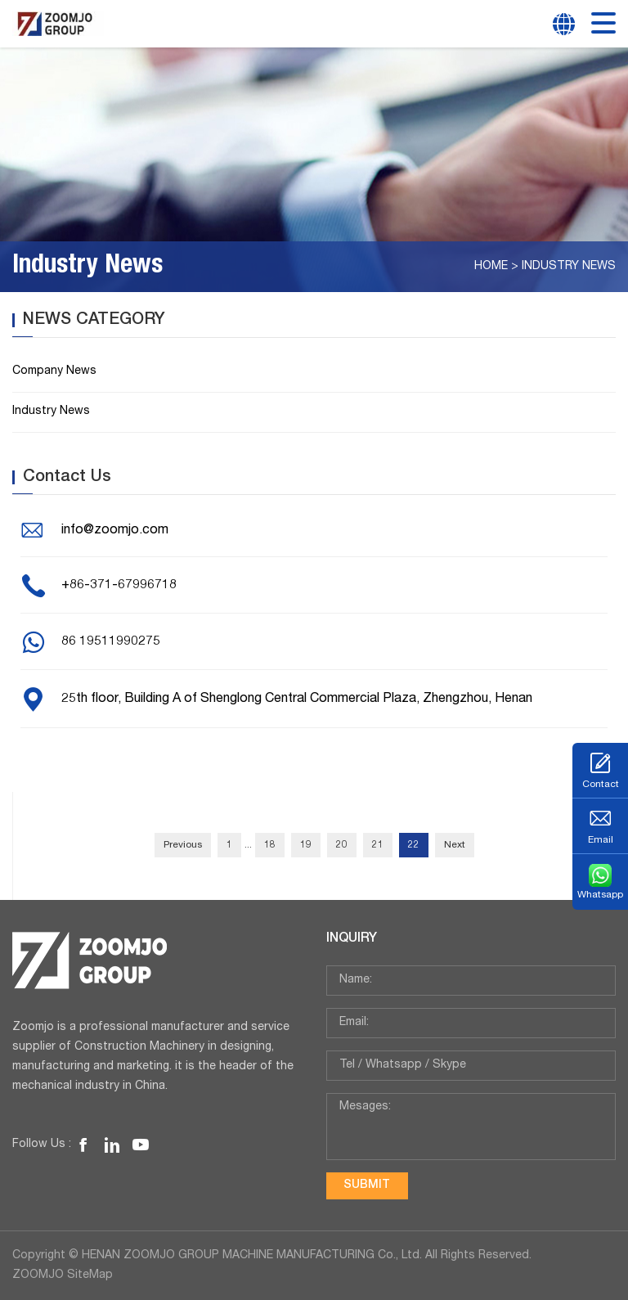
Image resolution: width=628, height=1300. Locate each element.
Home (491, 266)
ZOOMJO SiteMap (62, 1275)
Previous (183, 845)
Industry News (569, 266)
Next (454, 845)
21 (378, 845)
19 (306, 845)
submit (366, 1185)
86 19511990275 (110, 642)
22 (413, 845)
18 (270, 845)
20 (342, 845)
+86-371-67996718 (119, 585)
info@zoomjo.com (114, 531)
